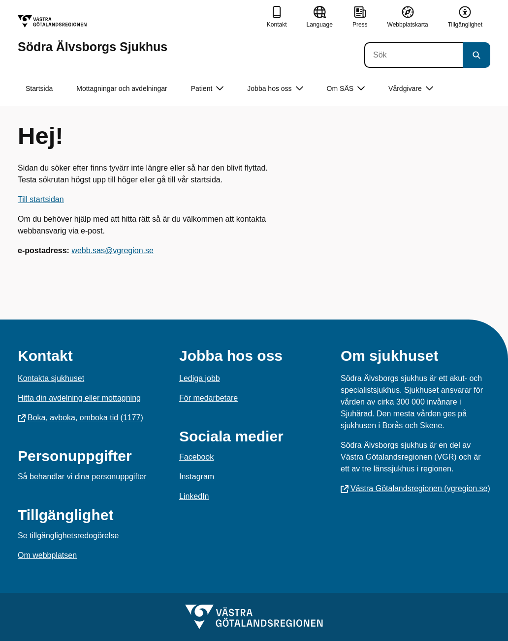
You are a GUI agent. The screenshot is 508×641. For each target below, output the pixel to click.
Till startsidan (41, 199)
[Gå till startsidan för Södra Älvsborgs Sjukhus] (92, 34)
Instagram (196, 476)
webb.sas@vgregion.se (112, 250)
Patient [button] (207, 89)
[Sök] (413, 55)
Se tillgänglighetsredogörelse (68, 535)
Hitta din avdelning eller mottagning (79, 398)
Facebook (196, 457)
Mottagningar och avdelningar (121, 88)
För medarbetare (208, 398)
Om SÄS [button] (346, 89)
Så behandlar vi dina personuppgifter (82, 476)
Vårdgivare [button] (410, 89)
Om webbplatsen (47, 555)
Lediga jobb (199, 378)
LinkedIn (194, 496)
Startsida (39, 88)
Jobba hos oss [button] (275, 89)
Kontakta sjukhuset (51, 378)
